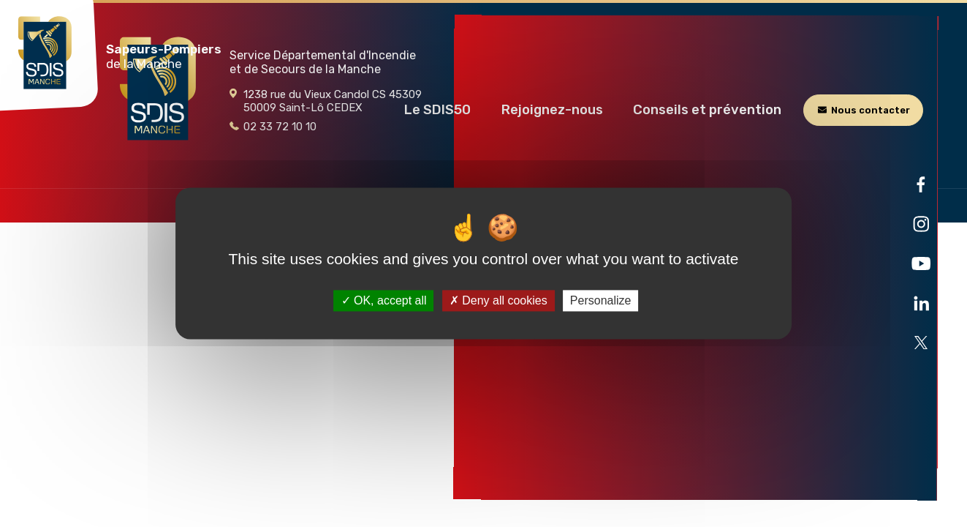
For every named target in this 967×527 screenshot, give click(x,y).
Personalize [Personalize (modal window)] (601, 300)
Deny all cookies (498, 300)
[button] (437, 110)
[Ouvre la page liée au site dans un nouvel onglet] (921, 184)
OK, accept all (384, 300)
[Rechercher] (902, 51)
